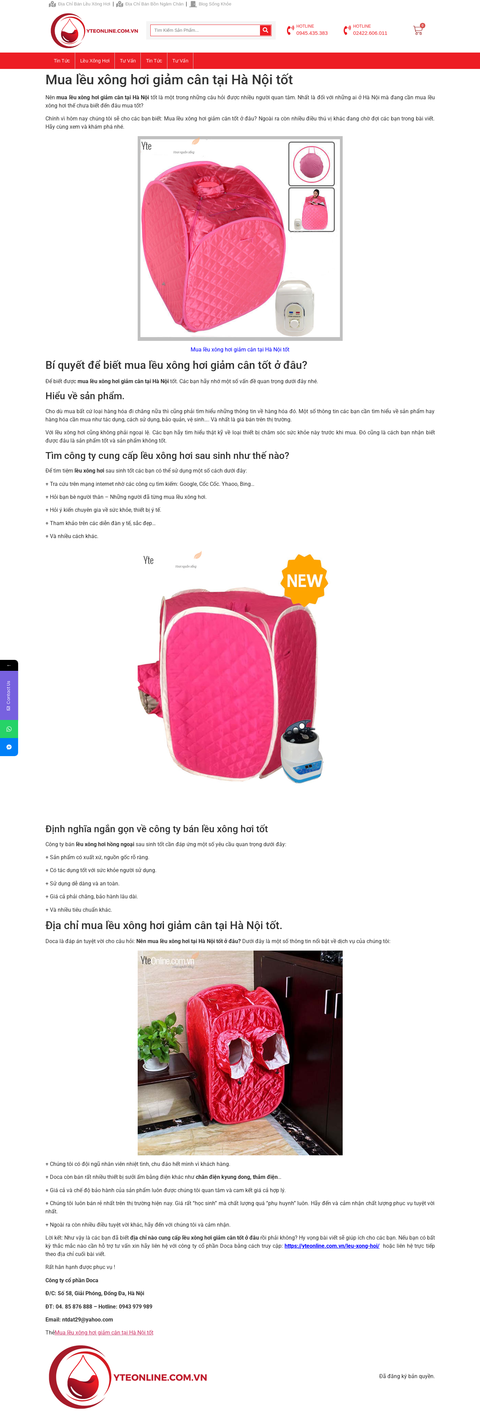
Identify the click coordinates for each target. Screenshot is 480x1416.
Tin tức (62, 60)
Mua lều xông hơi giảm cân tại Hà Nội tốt (104, 1332)
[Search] (265, 30)
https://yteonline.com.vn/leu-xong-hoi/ (332, 1246)
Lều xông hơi (95, 60)
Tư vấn (128, 60)
